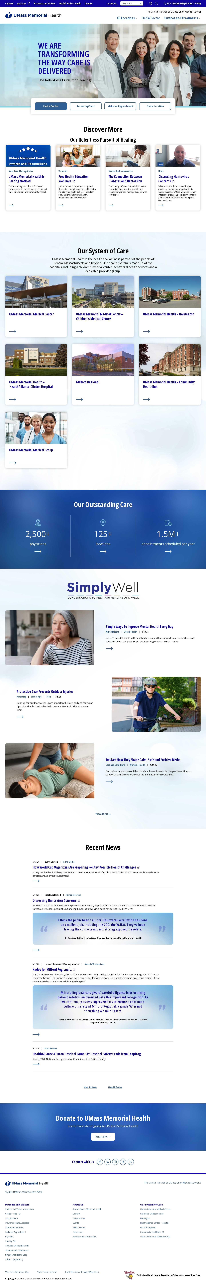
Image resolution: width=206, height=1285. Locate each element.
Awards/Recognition (94, 964)
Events (76, 1222)
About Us (78, 1204)
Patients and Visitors (44, 3)
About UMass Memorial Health (87, 1209)
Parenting (21, 696)
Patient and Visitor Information (19, 1209)
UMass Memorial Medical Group (155, 1236)
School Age (36, 696)
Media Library (79, 1227)
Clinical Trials (12, 1213)
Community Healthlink (150, 1231)
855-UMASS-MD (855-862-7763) (184, 3)
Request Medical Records (17, 1245)
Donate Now (105, 1137)
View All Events (115, 1087)
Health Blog (16, 1254)
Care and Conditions (115, 764)
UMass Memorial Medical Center (155, 1209)
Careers (9, 3)
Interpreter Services (14, 1227)
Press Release (50, 1048)
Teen (48, 696)
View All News (90, 1087)
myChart (23, 3)
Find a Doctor (150, 18)
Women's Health (137, 764)
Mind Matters (112, 631)
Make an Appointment (120, 106)
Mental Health (130, 631)
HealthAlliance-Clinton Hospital (154, 1222)
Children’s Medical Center (151, 1213)
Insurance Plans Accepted (17, 1222)
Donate (88, 3)
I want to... (111, 3)
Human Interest (73, 894)
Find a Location (155, 106)
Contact (76, 1213)
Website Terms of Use (17, 1272)
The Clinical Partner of (172, 1182)
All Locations (126, 18)
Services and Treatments (181, 18)
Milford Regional (147, 1227)
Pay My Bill (10, 1241)
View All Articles (103, 813)
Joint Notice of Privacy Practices (82, 1272)
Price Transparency (14, 1259)
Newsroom (78, 1232)
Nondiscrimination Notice (84, 1236)
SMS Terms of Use (47, 1272)
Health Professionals (70, 3)
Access (86, 106)
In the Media (69, 861)
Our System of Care (151, 1204)
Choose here (132, 3)
